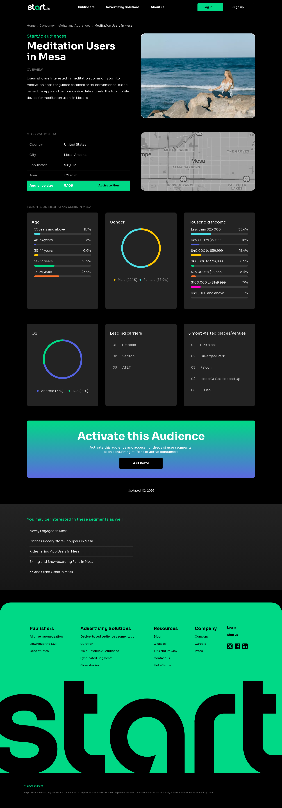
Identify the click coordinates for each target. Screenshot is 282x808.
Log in (207, 7)
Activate (141, 463)
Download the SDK (43, 644)
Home (31, 26)
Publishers (86, 7)
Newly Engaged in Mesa (48, 531)
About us (157, 7)
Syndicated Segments (96, 658)
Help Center (162, 665)
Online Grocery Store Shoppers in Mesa (61, 541)
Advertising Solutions (123, 7)
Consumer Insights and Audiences (65, 26)
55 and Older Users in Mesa (51, 572)
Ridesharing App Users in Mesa (54, 551)
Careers (200, 644)
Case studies (39, 651)
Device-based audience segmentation (108, 636)
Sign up (238, 7)
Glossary (160, 644)
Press (199, 651)
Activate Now (109, 185)
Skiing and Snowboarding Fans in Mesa (61, 562)
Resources (166, 628)
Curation (86, 644)
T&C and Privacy (165, 651)
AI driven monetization (46, 636)
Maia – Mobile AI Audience (99, 651)
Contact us (162, 658)
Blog (157, 636)
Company (204, 628)
